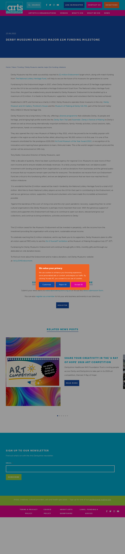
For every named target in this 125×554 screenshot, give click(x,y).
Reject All (62, 285)
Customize (46, 285)
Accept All (79, 285)
